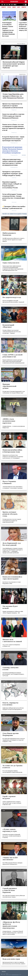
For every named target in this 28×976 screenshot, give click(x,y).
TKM (9, 4)
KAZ (2, 4)
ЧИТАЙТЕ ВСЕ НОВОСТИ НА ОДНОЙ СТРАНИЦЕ (14, 214)
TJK (7, 4)
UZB (12, 4)
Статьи (9, 7)
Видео (14, 7)
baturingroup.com (15, 974)
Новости (3, 7)
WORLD (15, 4)
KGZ (4, 4)
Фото (18, 7)
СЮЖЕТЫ (24, 7)
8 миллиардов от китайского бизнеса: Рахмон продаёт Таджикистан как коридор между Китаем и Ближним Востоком (8, 29)
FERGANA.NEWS (14, 1)
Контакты (4, 971)
